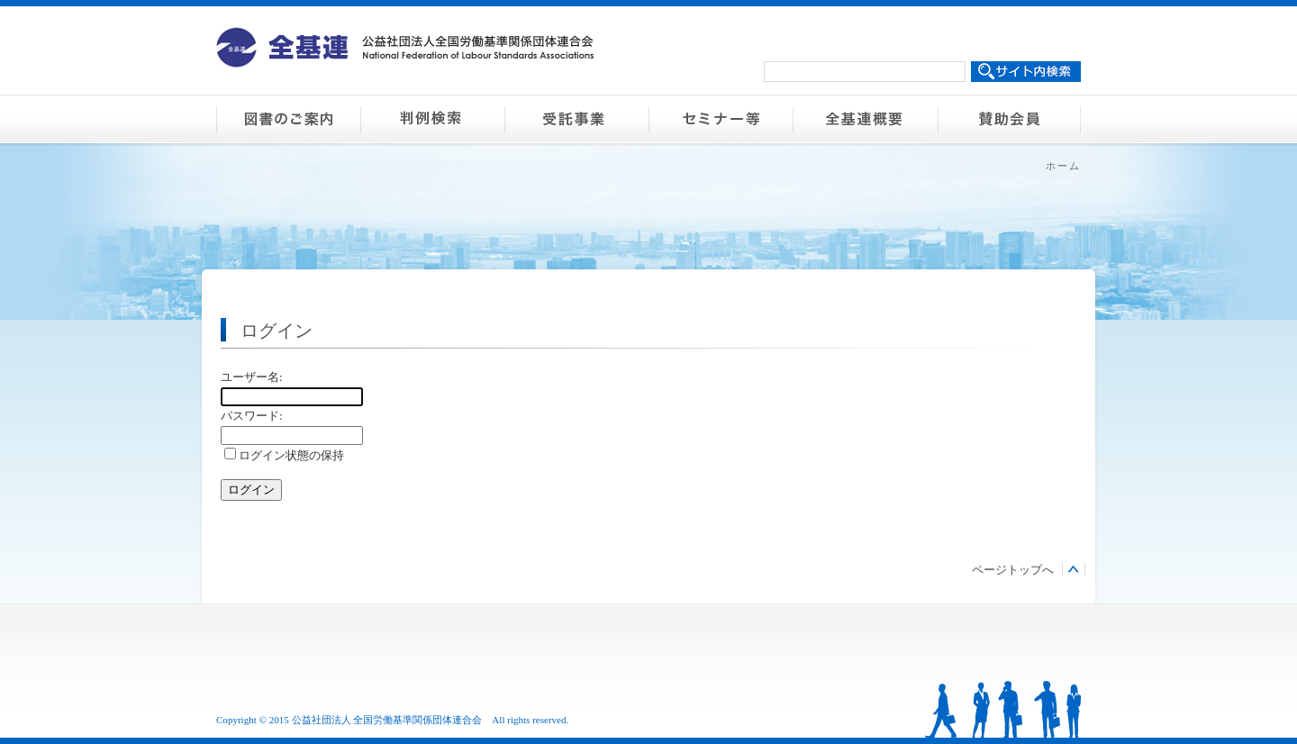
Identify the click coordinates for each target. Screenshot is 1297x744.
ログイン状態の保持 (284, 455)
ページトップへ (1013, 569)
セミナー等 (720, 119)
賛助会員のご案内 (1009, 119)
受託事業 (576, 119)
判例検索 (432, 119)
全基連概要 (865, 119)
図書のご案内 (288, 119)
